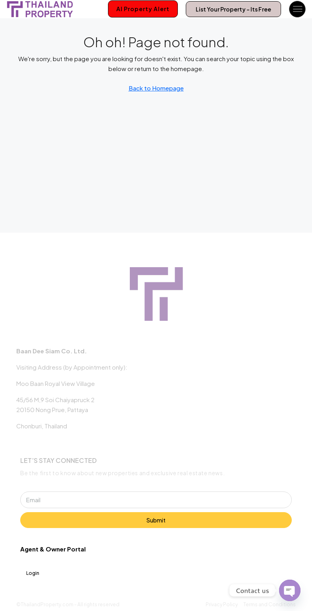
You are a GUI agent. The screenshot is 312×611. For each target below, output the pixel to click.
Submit (156, 520)
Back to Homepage (156, 88)
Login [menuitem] (32, 573)
